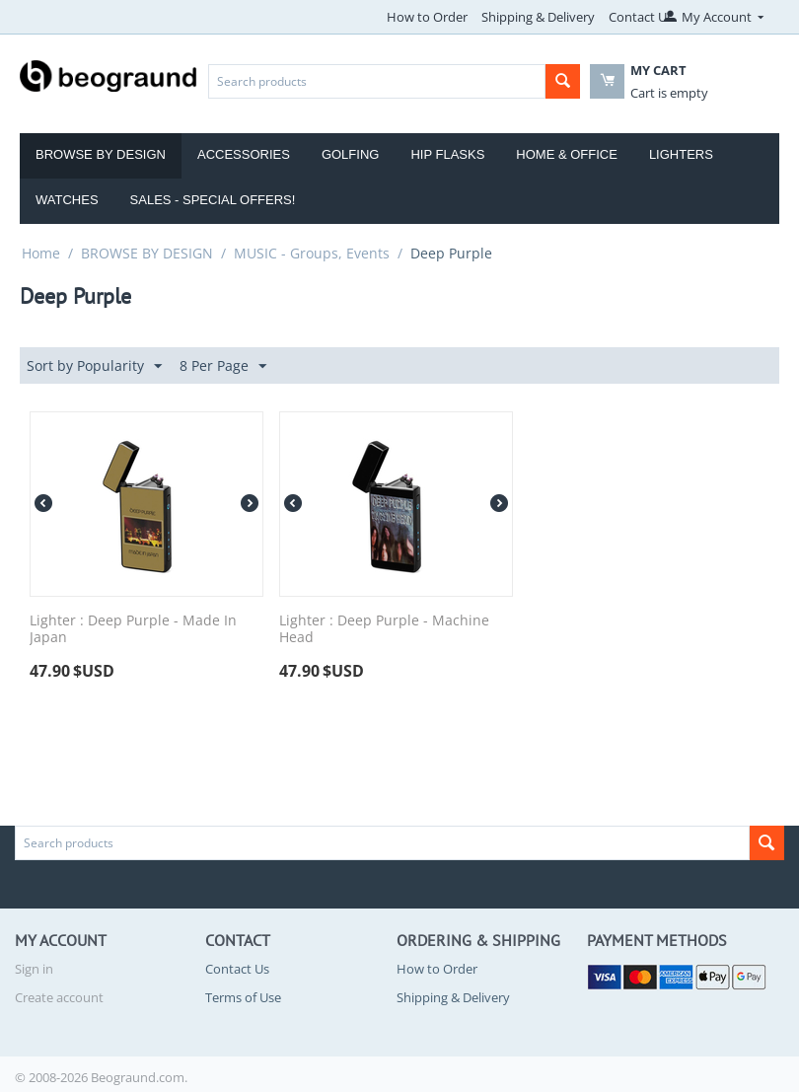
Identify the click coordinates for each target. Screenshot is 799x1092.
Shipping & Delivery (538, 17)
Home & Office (566, 154)
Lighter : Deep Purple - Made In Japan (133, 629)
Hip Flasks (447, 154)
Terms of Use (243, 997)
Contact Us (641, 17)
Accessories (243, 154)
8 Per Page (223, 366)
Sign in (34, 969)
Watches (67, 199)
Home (41, 253)
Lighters (681, 154)
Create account (59, 997)
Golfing (351, 154)
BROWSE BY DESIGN (147, 253)
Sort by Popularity (94, 366)
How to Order (427, 17)
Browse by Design (101, 154)
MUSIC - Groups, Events (312, 253)
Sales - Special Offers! (213, 199)
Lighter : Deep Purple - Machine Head (384, 629)
